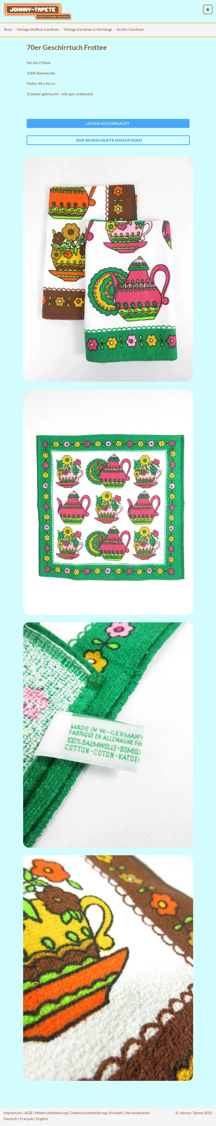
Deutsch (10, 1118)
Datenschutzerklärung (88, 1112)
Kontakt (116, 1112)
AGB (28, 1112)
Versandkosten (137, 1112)
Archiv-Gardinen (130, 29)
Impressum (13, 1112)
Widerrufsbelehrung (51, 1112)
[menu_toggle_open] (207, 9)
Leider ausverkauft (108, 123)
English (42, 1118)
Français (27, 1118)
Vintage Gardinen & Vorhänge (88, 29)
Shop (8, 29)
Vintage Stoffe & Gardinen (38, 29)
